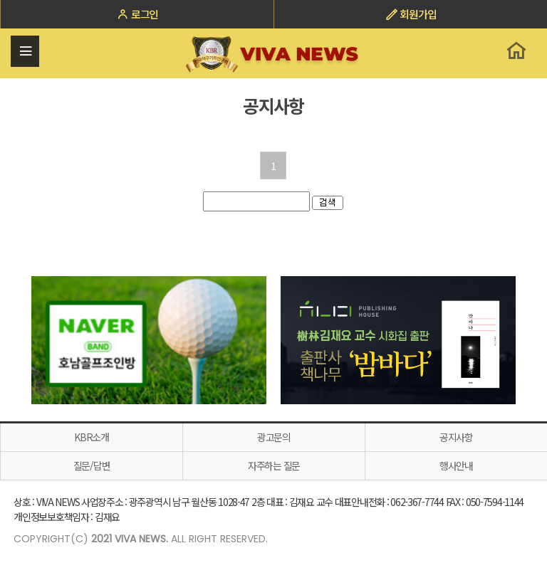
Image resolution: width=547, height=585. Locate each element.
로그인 (137, 13)
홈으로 (516, 50)
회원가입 (411, 13)
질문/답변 (91, 465)
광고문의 (274, 437)
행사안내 (456, 465)
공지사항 (456, 437)
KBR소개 (91, 437)
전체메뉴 (25, 51)
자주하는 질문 (274, 465)
